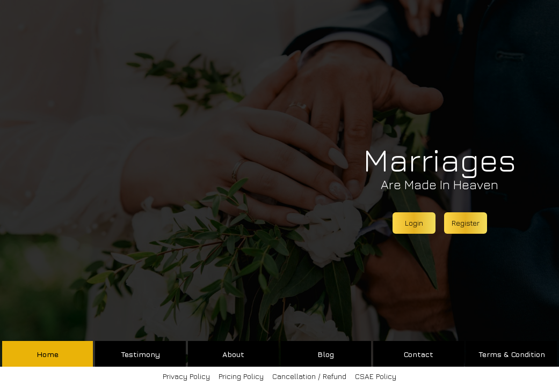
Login (414, 222)
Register (466, 222)
